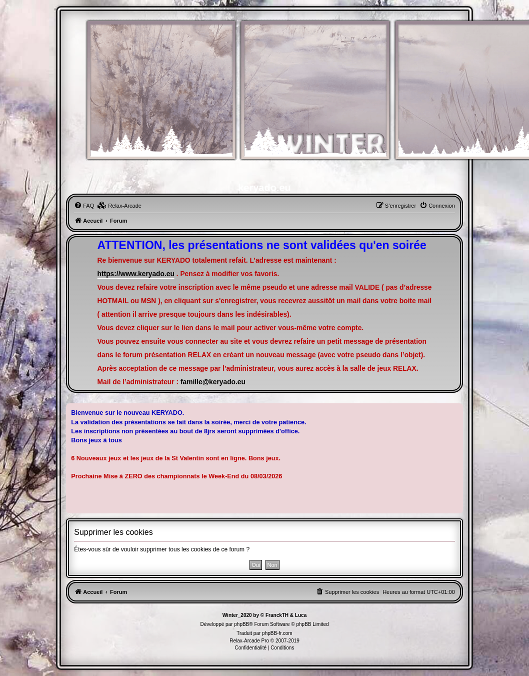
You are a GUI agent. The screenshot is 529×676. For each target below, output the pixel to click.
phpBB (241, 624)
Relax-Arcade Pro (249, 640)
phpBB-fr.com (277, 633)
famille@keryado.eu (213, 382)
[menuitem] (84, 206)
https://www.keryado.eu (136, 274)
